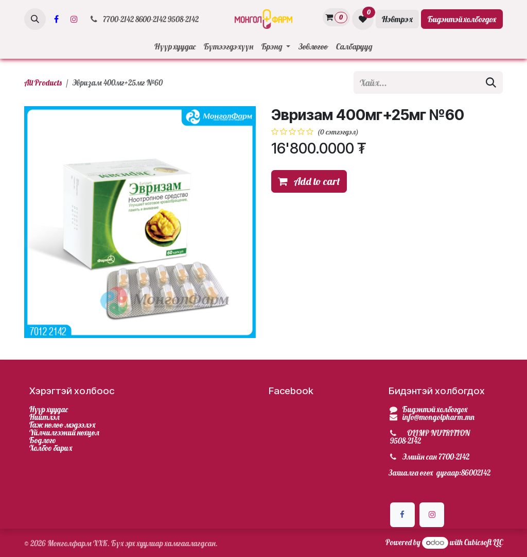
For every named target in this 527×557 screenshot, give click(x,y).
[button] (35, 19)
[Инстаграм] (74, 19)
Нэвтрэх (397, 19)
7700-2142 (453, 457)
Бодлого (42, 440)
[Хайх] (491, 82)
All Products (43, 83)
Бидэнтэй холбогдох (462, 19)
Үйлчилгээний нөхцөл (64, 432)
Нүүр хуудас (48, 409)
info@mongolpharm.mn (438, 417)
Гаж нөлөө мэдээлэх (62, 425)
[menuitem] (175, 46)
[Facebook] (56, 19)
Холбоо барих (51, 448)
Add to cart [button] (309, 181)
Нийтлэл (44, 417)
